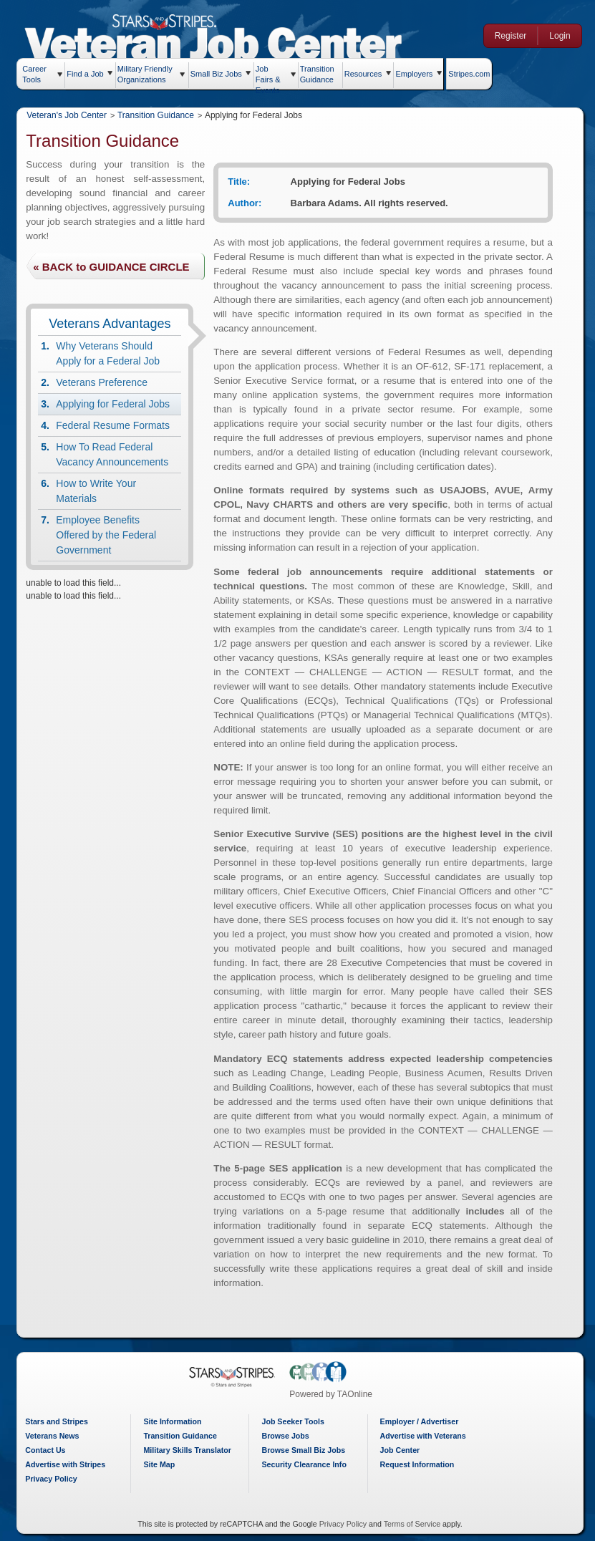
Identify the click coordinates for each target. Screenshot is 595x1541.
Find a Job (85, 73)
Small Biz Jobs (216, 73)
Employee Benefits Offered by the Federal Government (106, 535)
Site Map (159, 1464)
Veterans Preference (101, 382)
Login (559, 36)
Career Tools (34, 74)
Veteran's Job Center (66, 115)
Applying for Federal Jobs (113, 404)
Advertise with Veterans (423, 1435)
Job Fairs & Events (268, 76)
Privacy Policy (51, 1478)
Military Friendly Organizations (145, 74)
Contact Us (45, 1450)
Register (511, 36)
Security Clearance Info (303, 1464)
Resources (363, 73)
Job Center (400, 1450)
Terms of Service (412, 1524)
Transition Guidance (317, 72)
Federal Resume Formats (113, 425)
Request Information (417, 1464)
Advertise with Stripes (65, 1464)
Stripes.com (469, 73)
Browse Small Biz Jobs (303, 1450)
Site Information (172, 1421)
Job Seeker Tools (292, 1421)
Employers (413, 73)
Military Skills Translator (187, 1450)
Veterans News (52, 1435)
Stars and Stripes (56, 1421)
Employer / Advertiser (419, 1421)
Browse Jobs (285, 1435)
